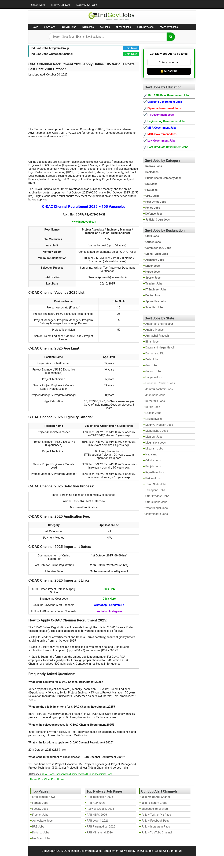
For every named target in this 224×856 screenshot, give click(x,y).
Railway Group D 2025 (100, 808)
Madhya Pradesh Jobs (159, 424)
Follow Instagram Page (155, 826)
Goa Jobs (151, 365)
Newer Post (37, 779)
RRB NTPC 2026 (97, 814)
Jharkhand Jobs (155, 395)
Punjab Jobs (153, 466)
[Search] (171, 37)
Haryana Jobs (154, 377)
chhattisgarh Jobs (156, 514)
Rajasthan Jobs (155, 472)
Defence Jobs (40, 832)
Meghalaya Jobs (155, 442)
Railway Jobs (69, 27)
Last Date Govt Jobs (86, 5)
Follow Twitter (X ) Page (156, 814)
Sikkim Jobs (153, 478)
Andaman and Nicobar (159, 323)
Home (35, 27)
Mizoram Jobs (154, 448)
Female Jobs (40, 802)
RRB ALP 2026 (96, 802)
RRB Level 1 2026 (97, 820)
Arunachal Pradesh (157, 335)
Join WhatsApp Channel (156, 797)
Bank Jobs (88, 27)
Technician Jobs (103, 774)
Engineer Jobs (78, 774)
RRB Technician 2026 (100, 797)
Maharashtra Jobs (156, 430)
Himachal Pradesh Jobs (160, 383)
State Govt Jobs (169, 27)
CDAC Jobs (48, 774)
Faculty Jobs (40, 808)
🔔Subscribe (168, 71)
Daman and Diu (154, 353)
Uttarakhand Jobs (156, 502)
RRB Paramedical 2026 (101, 826)
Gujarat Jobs (153, 371)
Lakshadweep (154, 418)
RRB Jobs (38, 826)
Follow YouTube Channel (156, 832)
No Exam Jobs (38, 5)
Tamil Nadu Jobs (155, 484)
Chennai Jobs (62, 774)
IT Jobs (90, 774)
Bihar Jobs (152, 341)
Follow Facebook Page (155, 820)
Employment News (60, 5)
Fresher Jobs (123, 27)
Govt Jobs (49, 27)
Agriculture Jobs (42, 820)
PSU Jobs (105, 27)
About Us (160, 851)
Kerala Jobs (152, 407)
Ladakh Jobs (153, 413)
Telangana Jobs (155, 490)
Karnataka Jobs (155, 401)
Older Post (50, 779)
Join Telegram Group (154, 802)
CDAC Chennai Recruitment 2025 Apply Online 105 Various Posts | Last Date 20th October (82, 66)
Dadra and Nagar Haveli (160, 347)
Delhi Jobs (152, 359)
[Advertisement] (84, 100)
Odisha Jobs (153, 460)
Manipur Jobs (154, 436)
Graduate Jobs (145, 27)
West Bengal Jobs (156, 508)
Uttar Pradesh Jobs (157, 496)
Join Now (131, 48)
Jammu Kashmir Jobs (159, 389)
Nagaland (151, 454)
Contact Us (175, 851)
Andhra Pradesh (155, 329)
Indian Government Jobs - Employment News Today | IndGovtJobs (112, 851)
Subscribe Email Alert (154, 808)
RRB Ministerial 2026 (100, 832)
